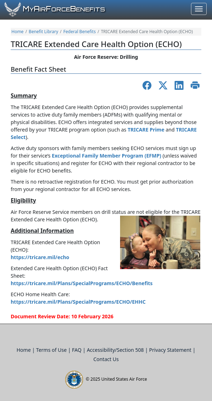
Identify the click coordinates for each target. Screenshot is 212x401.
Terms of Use (52, 349)
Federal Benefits (79, 32)
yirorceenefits (64, 9)
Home (17, 32)
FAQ (77, 349)
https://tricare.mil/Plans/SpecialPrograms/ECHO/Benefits (81, 283)
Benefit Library (43, 32)
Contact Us (106, 359)
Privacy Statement (171, 349)
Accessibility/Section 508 (116, 349)
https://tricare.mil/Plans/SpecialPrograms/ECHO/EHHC (78, 301)
